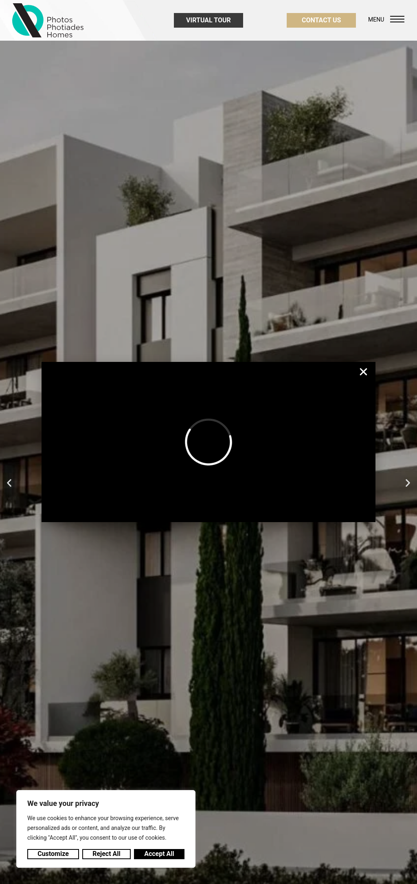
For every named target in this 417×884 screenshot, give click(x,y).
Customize (53, 854)
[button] (363, 372)
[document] (208, 442)
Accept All (159, 854)
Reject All (106, 854)
